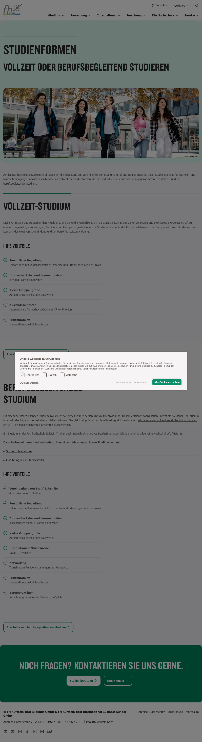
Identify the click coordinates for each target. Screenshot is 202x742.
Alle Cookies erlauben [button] (166, 382)
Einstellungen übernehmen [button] (131, 382)
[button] (30, 383)
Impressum (111, 368)
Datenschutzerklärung (93, 368)
